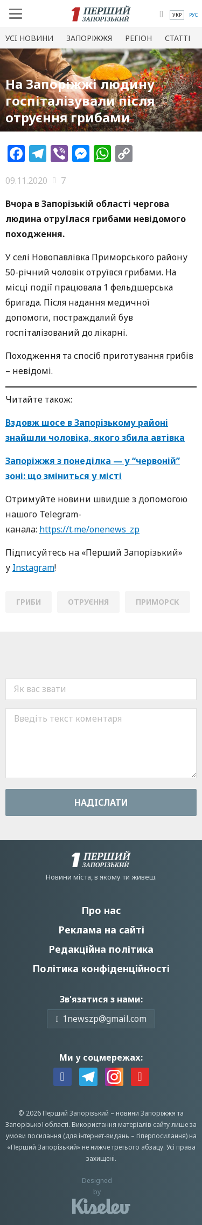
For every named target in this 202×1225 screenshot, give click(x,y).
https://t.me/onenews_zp (89, 529)
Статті (177, 38)
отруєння (88, 602)
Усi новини (29, 38)
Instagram (33, 567)
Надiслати (101, 802)
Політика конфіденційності (101, 968)
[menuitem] (177, 15)
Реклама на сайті (101, 929)
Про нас (101, 910)
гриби (28, 602)
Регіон (138, 38)
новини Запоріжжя (146, 1113)
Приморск (157, 602)
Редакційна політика (101, 949)
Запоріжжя (89, 38)
